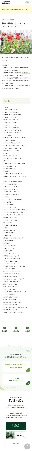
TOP (3, 10)
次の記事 (27, 331)
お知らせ (9, 10)
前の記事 (4, 331)
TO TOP (27, 446)
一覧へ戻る (16, 331)
